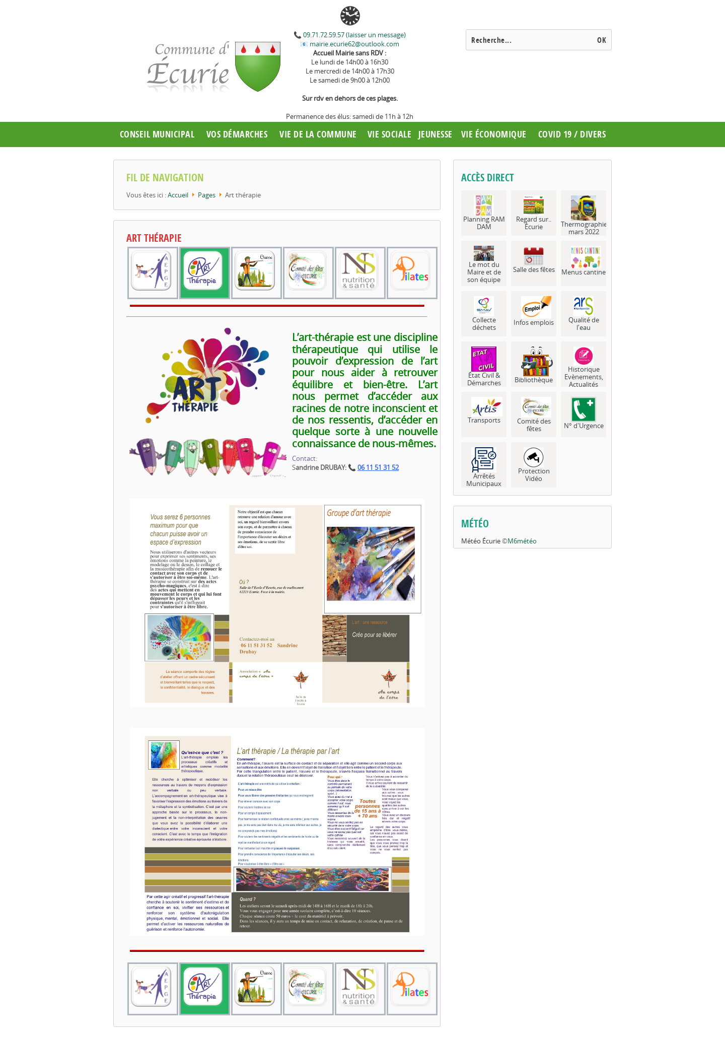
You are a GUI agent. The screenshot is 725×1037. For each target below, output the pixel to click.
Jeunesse (435, 134)
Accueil (178, 194)
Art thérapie (154, 238)
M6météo (522, 540)
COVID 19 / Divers (572, 134)
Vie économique (494, 134)
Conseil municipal (157, 134)
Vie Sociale (390, 134)
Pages (206, 194)
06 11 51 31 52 (378, 467)
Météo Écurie (480, 540)
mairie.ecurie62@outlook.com (353, 43)
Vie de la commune (318, 134)
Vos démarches (237, 134)
